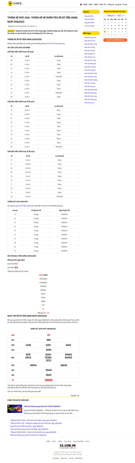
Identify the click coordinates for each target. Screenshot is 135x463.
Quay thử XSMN (89, 23)
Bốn (111, 19)
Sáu (119, 19)
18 (122, 28)
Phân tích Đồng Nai (90, 64)
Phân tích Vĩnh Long (90, 77)
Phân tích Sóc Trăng (90, 60)
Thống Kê (110, 4)
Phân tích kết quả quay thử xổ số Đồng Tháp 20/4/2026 (29, 429)
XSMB (85, 4)
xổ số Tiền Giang (52, 43)
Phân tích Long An (89, 86)
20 (105, 31)
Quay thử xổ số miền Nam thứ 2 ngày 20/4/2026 (26, 426)
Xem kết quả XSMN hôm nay (115, 40)
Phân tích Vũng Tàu (90, 38)
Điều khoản (78, 458)
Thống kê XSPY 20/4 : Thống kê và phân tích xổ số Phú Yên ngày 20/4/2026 (36, 423)
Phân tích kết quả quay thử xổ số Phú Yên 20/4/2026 (28, 435)
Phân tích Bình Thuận (90, 73)
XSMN (96, 4)
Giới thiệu (56, 458)
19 (125, 28)
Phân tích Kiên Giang (90, 96)
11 (122, 25)
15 (111, 28)
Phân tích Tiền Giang (90, 99)
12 (125, 25)
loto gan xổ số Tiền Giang (21, 205)
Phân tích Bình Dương (91, 80)
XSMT (90, 4)
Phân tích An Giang (90, 67)
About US (64, 458)
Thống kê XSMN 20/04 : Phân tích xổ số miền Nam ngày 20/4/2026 (33, 432)
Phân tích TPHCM (89, 47)
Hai (105, 19)
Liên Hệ (71, 458)
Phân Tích (102, 4)
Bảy (122, 19)
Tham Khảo (67, 441)
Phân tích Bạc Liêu (89, 57)
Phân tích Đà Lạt (89, 103)
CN (126, 19)
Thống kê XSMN (89, 19)
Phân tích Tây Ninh (90, 70)
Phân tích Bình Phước (90, 90)
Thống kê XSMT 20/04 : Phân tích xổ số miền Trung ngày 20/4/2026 (33, 420)
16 (115, 28)
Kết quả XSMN (88, 16)
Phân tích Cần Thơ (89, 41)
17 (118, 28)
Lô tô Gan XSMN (89, 26)
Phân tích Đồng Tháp (90, 44)
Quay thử (118, 4)
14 (108, 28)
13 (104, 28)
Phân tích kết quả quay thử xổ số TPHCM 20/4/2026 (42, 406)
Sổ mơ (125, 4)
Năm (115, 19)
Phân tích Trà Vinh (89, 83)
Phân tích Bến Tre (89, 54)
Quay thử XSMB (78, 441)
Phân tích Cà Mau (89, 51)
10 (119, 25)
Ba (108, 19)
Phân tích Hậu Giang (90, 93)
